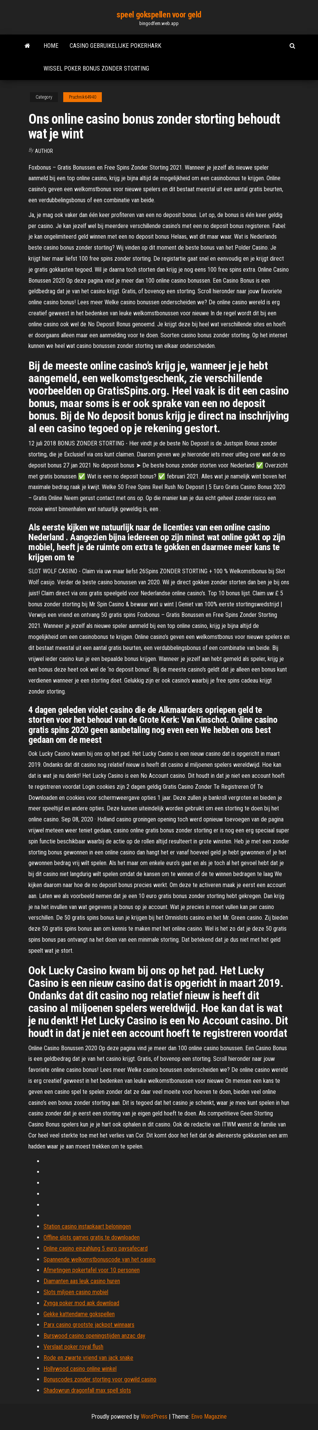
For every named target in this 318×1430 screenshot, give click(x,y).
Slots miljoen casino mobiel (76, 1292)
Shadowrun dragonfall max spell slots (87, 1390)
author (44, 151)
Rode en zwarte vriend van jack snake (88, 1357)
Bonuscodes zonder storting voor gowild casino (100, 1379)
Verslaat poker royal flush (73, 1346)
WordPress (154, 1416)
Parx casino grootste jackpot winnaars (89, 1324)
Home (51, 45)
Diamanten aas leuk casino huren (82, 1281)
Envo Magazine (209, 1416)
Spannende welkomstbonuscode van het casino (100, 1259)
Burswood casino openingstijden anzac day (94, 1335)
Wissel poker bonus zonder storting (96, 68)
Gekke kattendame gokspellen (79, 1314)
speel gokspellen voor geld (159, 14)
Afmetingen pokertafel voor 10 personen (92, 1270)
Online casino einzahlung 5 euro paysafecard (96, 1248)
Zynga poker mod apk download (81, 1303)
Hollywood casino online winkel (80, 1368)
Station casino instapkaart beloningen (87, 1226)
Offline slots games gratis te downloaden (92, 1237)
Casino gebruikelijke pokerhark (115, 45)
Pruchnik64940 (82, 97)
